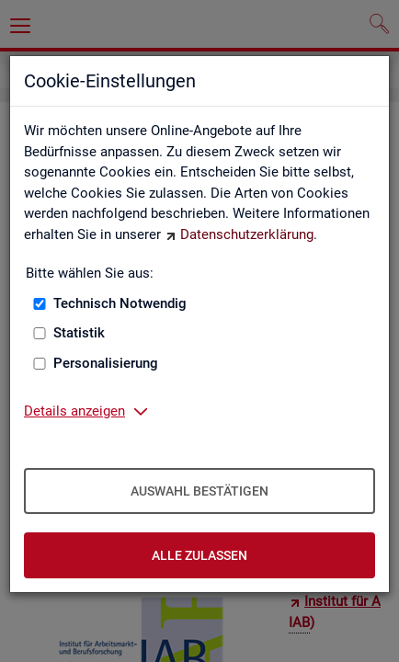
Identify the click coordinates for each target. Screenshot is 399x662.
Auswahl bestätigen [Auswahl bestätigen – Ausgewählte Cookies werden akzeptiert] (199, 491)
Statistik (79, 333)
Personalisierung (105, 363)
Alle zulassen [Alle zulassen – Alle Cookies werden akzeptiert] (199, 555)
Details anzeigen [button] (74, 411)
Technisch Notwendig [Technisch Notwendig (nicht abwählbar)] (120, 303)
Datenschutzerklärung (247, 234)
